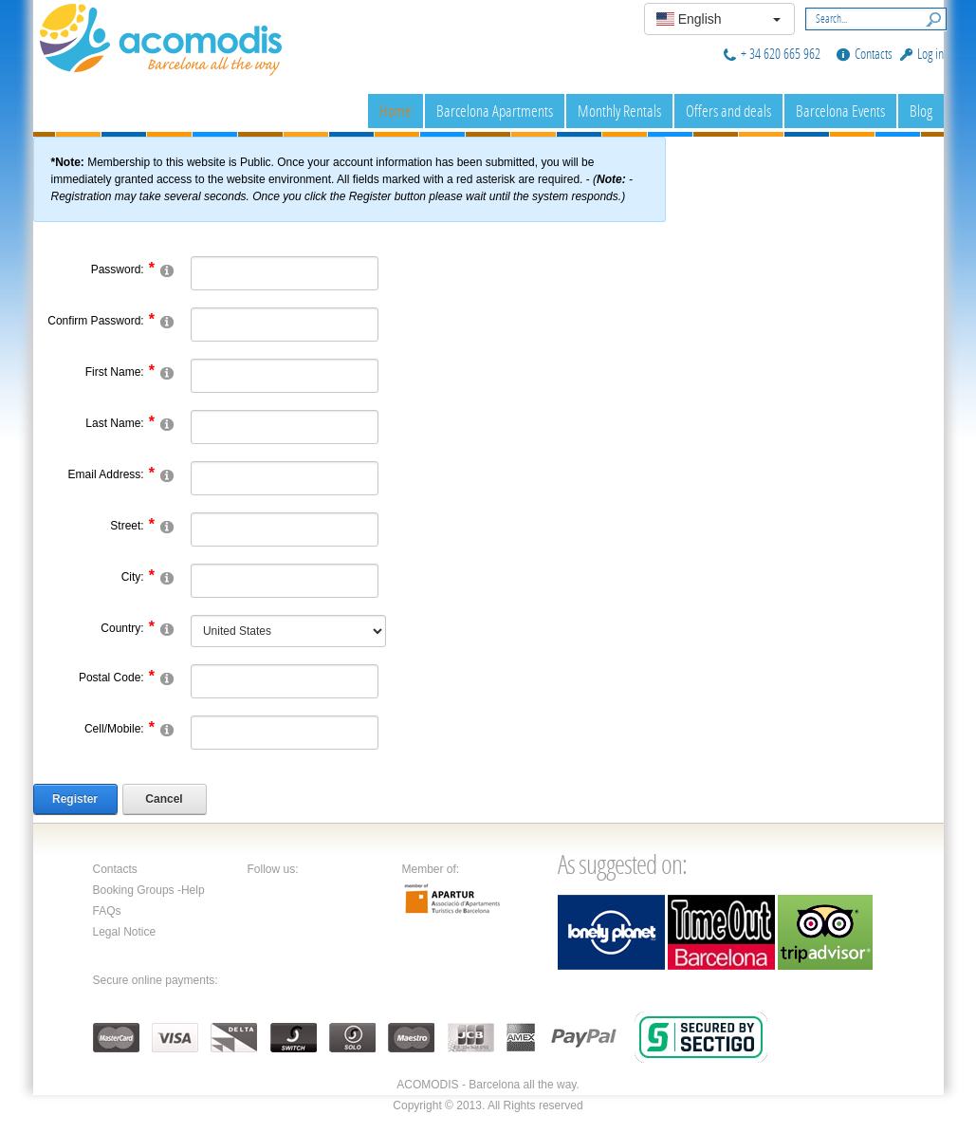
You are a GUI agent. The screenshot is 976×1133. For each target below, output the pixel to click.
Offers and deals (728, 110)
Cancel (163, 799)
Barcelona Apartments (494, 110)
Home (395, 110)
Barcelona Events (840, 110)
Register (75, 799)
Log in (930, 53)
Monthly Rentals (619, 110)
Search (929, 17)
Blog (921, 110)
